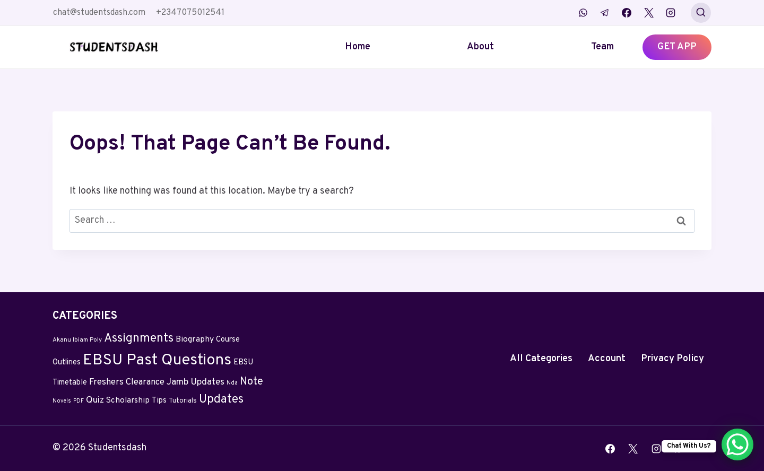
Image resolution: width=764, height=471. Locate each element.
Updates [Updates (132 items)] (221, 399)
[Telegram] (604, 12)
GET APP (677, 47)
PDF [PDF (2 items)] (78, 401)
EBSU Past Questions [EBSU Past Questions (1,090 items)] (157, 360)
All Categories (541, 359)
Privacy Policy (672, 359)
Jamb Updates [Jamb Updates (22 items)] (195, 382)
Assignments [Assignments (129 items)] (138, 338)
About (480, 47)
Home (357, 47)
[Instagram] (670, 12)
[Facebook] (626, 12)
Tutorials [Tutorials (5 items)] (183, 401)
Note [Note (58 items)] (251, 382)
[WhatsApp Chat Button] (737, 444)
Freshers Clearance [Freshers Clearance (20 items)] (126, 382)
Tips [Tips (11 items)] (159, 401)
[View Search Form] (701, 13)
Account (607, 359)
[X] (648, 12)
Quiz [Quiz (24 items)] (95, 400)
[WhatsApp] (583, 12)
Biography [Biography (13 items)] (195, 339)
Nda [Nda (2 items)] (232, 383)
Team (602, 47)
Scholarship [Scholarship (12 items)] (128, 401)
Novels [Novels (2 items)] (62, 401)
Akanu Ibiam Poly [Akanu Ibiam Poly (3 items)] (77, 340)
